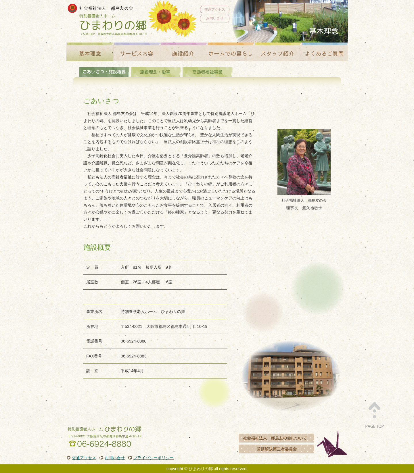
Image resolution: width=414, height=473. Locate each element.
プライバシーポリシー (153, 457)
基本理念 (89, 52)
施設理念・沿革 (156, 72)
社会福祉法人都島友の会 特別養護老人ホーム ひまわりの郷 (107, 20)
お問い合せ (214, 18)
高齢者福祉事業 (208, 72)
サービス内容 (136, 52)
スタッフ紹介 (277, 52)
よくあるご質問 (324, 52)
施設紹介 (183, 52)
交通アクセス (214, 9)
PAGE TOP (374, 414)
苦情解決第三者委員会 (277, 448)
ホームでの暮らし (230, 52)
